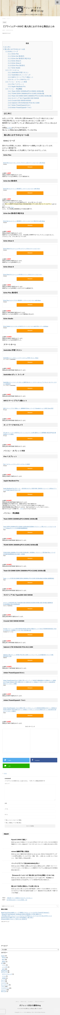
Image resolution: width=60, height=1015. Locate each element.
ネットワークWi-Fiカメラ (19, 79)
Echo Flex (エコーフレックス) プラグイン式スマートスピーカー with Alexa (24, 162)
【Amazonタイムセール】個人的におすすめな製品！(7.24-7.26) (32, 875)
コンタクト (30, 1001)
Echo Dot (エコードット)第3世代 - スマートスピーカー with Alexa (21, 188)
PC (2, 963)
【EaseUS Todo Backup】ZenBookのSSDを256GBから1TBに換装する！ (21, 914)
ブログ (5, 773)
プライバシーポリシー (39, 1001)
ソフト (4, 965)
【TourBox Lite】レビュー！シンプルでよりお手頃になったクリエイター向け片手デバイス (26, 916)
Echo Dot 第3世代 (16, 56)
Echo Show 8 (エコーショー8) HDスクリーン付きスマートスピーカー (22, 274)
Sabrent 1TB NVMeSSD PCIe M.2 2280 (23, 103)
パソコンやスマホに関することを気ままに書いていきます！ (30, 1008)
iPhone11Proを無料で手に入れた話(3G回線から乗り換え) (17, 917)
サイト (6, 814)
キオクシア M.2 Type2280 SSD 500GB (23, 98)
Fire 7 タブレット (16, 84)
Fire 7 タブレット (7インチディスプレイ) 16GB (16, 464)
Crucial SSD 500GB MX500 (19, 100)
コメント (7, 783)
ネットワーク (5, 985)
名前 (6, 803)
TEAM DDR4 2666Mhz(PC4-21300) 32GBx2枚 (26, 93)
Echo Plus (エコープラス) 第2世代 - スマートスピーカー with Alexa (22, 300)
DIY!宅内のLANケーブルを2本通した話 (17, 900)
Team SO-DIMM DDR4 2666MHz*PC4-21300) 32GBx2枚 (29, 96)
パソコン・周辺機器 (14, 89)
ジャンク (3, 983)
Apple (2, 956)
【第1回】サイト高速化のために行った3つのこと (20, 898)
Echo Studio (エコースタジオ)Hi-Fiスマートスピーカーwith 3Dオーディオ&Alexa (25, 326)
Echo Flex (13, 54)
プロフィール (23, 1001)
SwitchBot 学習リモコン (18, 72)
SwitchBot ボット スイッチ (19, 75)
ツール (4, 976)
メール (6, 809)
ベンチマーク (5, 988)
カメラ (3, 980)
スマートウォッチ (7, 974)
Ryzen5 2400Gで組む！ (19, 839)
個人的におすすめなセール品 (14, 49)
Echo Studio (14, 68)
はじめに (7, 47)
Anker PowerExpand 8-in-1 (19, 105)
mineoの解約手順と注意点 (20, 851)
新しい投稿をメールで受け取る (13, 822)
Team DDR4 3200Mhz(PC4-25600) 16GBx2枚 (26, 91)
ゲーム (3, 981)
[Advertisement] (30, 37)
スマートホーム (12, 70)
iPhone (4, 957)
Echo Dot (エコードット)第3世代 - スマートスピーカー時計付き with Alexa (24, 221)
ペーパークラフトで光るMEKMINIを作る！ (25, 863)
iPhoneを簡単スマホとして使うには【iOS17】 (14, 919)
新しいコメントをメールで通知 (13, 820)
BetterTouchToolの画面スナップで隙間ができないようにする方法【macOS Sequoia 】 (25, 912)
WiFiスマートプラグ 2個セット (20, 77)
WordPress (4, 970)
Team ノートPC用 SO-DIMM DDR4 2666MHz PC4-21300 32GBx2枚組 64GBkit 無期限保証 (28, 578)
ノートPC (4, 967)
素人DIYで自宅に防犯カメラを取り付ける (25, 886)
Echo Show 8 (14, 63)
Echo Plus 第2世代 (16, 65)
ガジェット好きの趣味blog (30, 1005)
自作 (3, 969)
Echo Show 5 (14, 61)
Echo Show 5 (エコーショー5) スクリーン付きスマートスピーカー (21, 248)
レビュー (3, 989)
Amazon (30, 167)
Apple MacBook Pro (17, 86)
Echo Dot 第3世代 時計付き (19, 58)
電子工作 (3, 991)
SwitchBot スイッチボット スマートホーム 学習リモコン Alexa (20, 358)
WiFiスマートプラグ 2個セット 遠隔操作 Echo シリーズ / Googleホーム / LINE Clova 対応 (28, 408)
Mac (3, 959)
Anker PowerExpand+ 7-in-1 (19, 107)
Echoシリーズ (12, 51)
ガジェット (4, 972)
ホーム (17, 1001)
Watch (3, 961)
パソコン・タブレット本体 (16, 82)
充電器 (4, 978)
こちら (9, 127)
